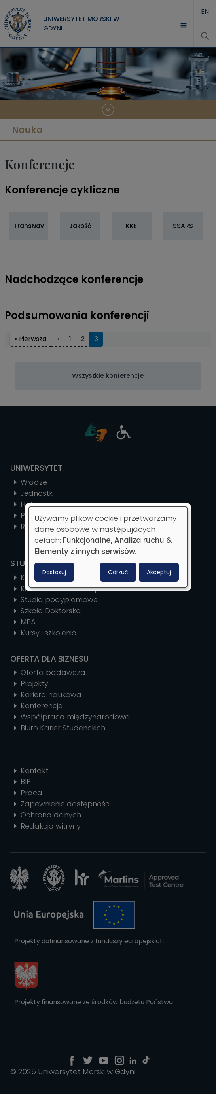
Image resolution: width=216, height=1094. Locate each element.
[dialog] (108, 547)
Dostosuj (54, 572)
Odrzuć (118, 572)
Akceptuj (159, 572)
